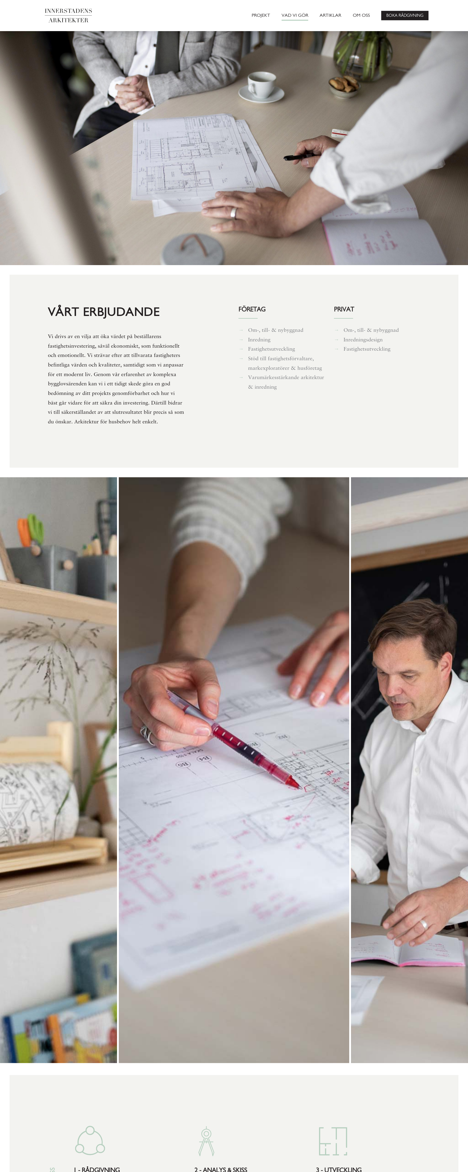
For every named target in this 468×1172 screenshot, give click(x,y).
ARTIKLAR (330, 15)
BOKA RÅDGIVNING (404, 15)
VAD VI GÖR (295, 15)
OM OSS (361, 15)
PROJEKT (261, 15)
